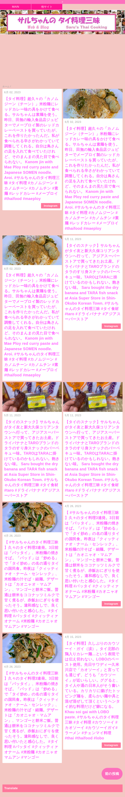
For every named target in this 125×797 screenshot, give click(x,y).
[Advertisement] (62, 61)
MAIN (15, 6)
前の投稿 (112, 774)
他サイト (47, 6)
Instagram (50, 205)
